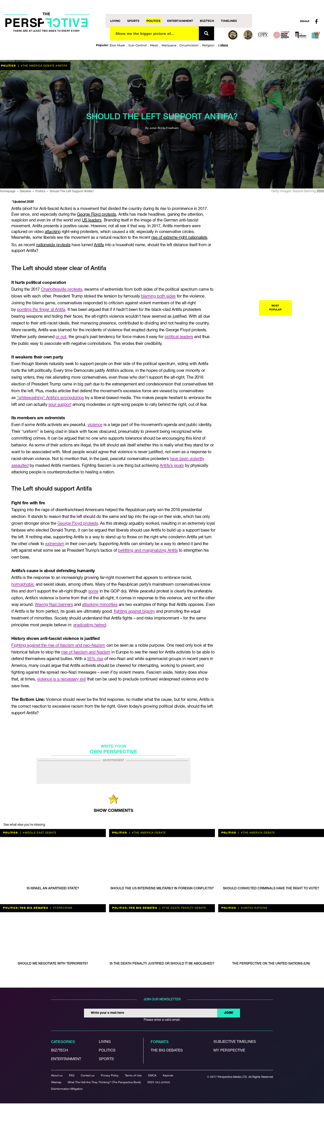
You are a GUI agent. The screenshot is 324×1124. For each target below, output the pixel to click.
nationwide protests (53, 245)
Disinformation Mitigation (67, 1089)
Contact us (87, 1075)
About (304, 21)
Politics (153, 20)
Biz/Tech (207, 20)
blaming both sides (158, 296)
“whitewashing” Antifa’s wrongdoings (50, 398)
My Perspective (229, 1050)
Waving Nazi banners (54, 605)
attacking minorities (99, 605)
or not (61, 337)
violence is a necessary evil (61, 679)
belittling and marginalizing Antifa (148, 551)
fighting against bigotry (134, 612)
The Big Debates (260, 319)
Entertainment (180, 20)
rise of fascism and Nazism (85, 652)
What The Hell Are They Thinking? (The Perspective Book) (104, 1082)
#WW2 (246, 588)
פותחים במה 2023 (158, 1082)
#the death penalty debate (183, 908)
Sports (133, 20)
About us (57, 1075)
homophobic (22, 585)
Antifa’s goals (172, 466)
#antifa (61, 66)
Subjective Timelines (234, 1042)
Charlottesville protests (61, 290)
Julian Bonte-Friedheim (164, 128)
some (93, 591)
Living (115, 20)
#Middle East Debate (39, 833)
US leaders (91, 220)
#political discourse (279, 496)
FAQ (71, 1075)
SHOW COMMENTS (113, 811)
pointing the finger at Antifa (41, 310)
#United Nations (253, 908)
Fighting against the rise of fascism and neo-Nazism (58, 645)
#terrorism (268, 407)
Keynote (168, 1075)
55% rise (95, 659)
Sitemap (56, 1082)
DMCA (152, 1075)
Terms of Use (133, 1075)
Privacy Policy (110, 1075)
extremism (54, 544)
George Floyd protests (96, 215)
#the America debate (37, 66)
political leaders (179, 337)
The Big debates (167, 1050)
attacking (53, 232)
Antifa (99, 245)
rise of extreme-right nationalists (179, 238)
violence (95, 425)
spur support (59, 405)
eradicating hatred (89, 625)
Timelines (229, 20)
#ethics (251, 407)
